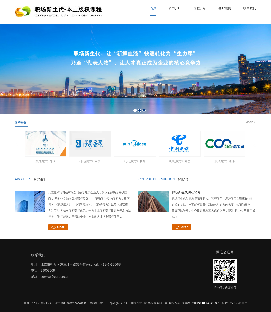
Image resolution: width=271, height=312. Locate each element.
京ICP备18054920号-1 (205, 303)
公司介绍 (174, 8)
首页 (153, 8)
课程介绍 (199, 8)
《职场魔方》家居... (90, 161)
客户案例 (224, 8)
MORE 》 (251, 122)
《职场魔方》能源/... (225, 161)
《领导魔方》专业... (45, 161)
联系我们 (249, 8)
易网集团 (241, 303)
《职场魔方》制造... (135, 161)
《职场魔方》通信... (179, 161)
